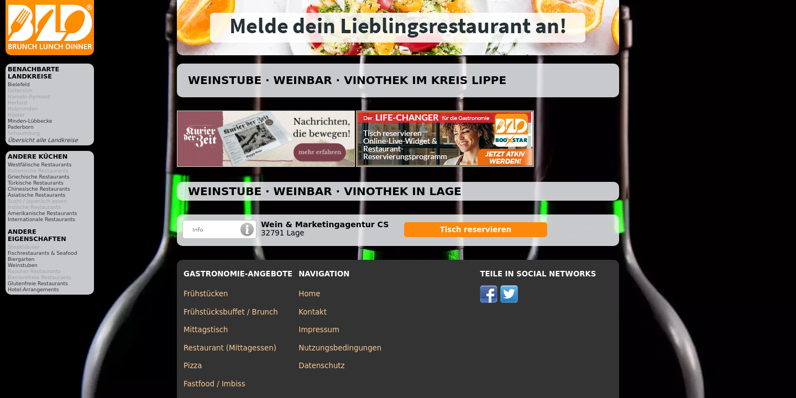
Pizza (193, 366)
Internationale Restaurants (41, 219)
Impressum (318, 330)
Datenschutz (321, 366)
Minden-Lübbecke (30, 121)
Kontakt (312, 312)
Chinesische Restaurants (39, 189)
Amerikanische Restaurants (42, 213)
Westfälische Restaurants (39, 164)
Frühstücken (206, 294)
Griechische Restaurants (38, 177)
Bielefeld (19, 84)
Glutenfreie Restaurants (38, 283)
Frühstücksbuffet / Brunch (231, 312)
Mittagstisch (206, 330)
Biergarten (21, 259)
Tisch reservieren (476, 230)
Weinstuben (23, 265)
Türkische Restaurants (36, 183)
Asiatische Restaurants (36, 195)
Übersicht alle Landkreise (43, 140)
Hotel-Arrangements (33, 289)
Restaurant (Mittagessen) (230, 348)
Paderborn (21, 127)
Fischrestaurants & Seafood (42, 253)
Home (309, 294)
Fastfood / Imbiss (214, 384)
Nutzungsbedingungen (339, 348)
